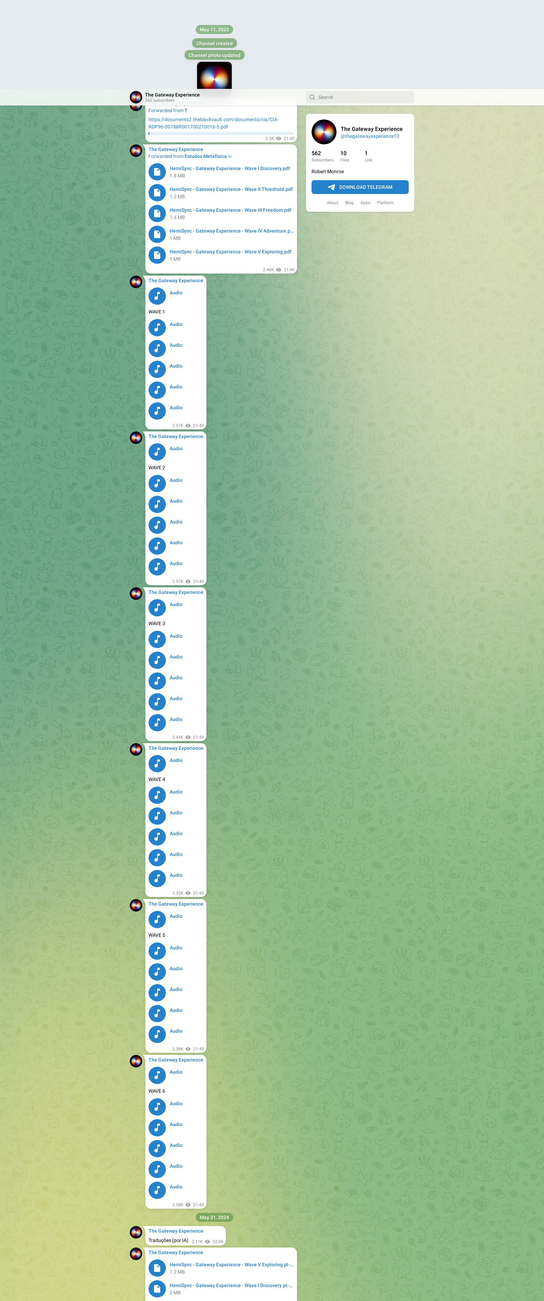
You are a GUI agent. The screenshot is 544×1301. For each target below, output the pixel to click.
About (332, 113)
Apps (365, 113)
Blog (349, 113)
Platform (385, 113)
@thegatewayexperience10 (370, 47)
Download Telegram (360, 98)
